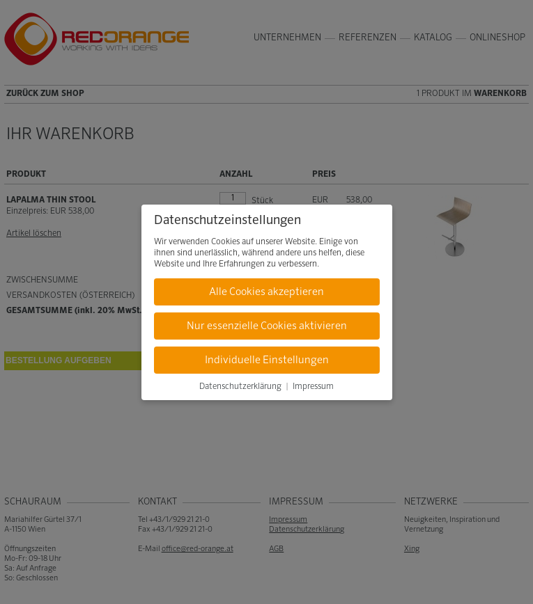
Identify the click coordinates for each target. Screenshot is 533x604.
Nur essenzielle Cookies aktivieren (267, 326)
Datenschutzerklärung (240, 387)
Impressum (313, 387)
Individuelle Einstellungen (267, 360)
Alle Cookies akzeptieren (266, 292)
